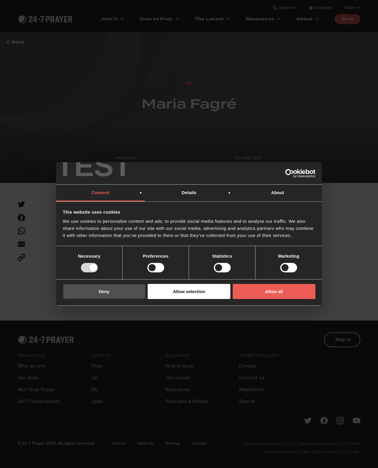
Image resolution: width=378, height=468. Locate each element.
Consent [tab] (101, 192)
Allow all (274, 291)
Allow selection (189, 291)
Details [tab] (189, 192)
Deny (104, 291)
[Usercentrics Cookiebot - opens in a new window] (289, 173)
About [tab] (277, 192)
